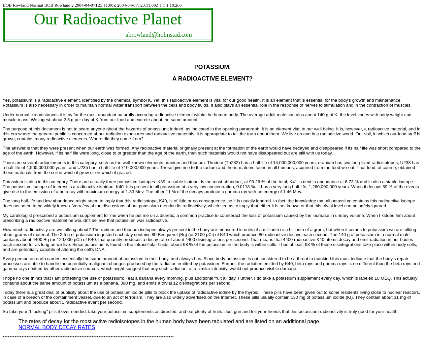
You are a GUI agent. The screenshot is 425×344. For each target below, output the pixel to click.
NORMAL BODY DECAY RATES (56, 327)
